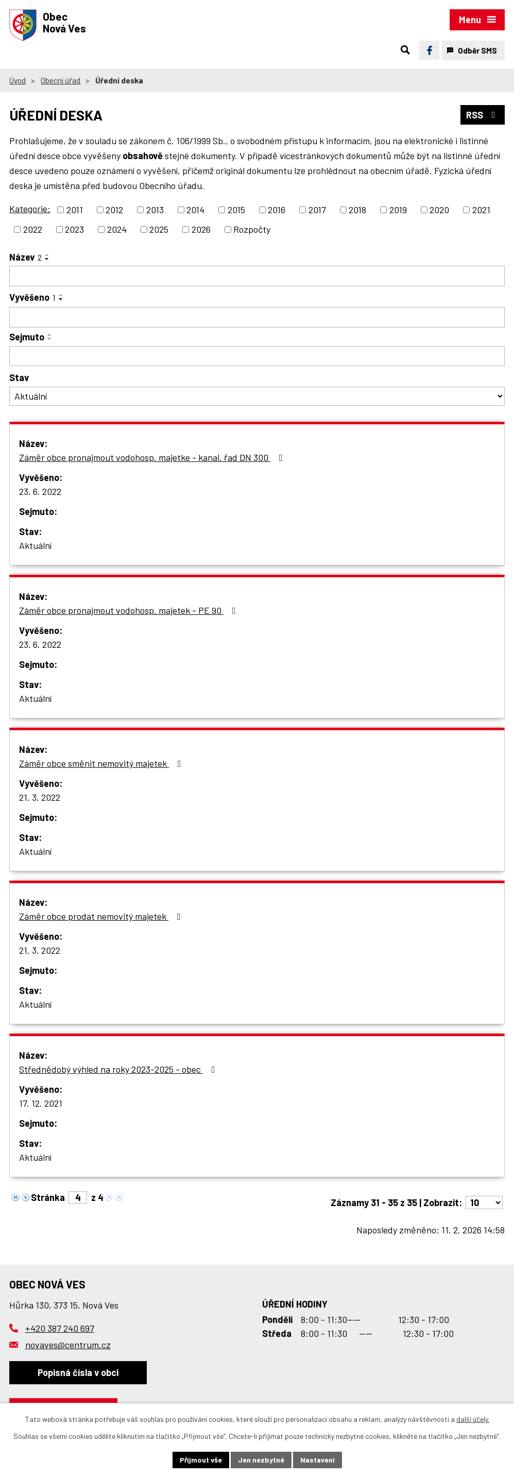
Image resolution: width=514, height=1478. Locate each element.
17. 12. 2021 (40, 1103)
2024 (117, 229)
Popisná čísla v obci (78, 1372)
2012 (114, 209)
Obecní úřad (60, 80)
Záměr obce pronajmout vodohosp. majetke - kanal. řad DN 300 (153, 457)
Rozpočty (251, 229)
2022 (32, 229)
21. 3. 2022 (39, 797)
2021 (481, 209)
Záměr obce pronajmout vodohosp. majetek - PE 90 (129, 610)
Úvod (17, 80)
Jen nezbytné (261, 1459)
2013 (155, 209)
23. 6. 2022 (40, 491)
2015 (236, 209)
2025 (158, 229)
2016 (276, 209)
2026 (201, 229)
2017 (317, 209)
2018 (357, 209)
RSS (483, 115)
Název (25, 257)
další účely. (472, 1419)
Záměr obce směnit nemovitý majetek (102, 763)
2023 (74, 229)
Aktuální (35, 545)
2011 (74, 209)
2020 (439, 209)
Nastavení (317, 1459)
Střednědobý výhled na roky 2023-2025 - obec (119, 1069)
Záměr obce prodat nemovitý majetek (102, 916)
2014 (195, 209)
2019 (398, 209)
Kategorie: (29, 208)
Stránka (48, 1197)
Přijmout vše (201, 1459)
